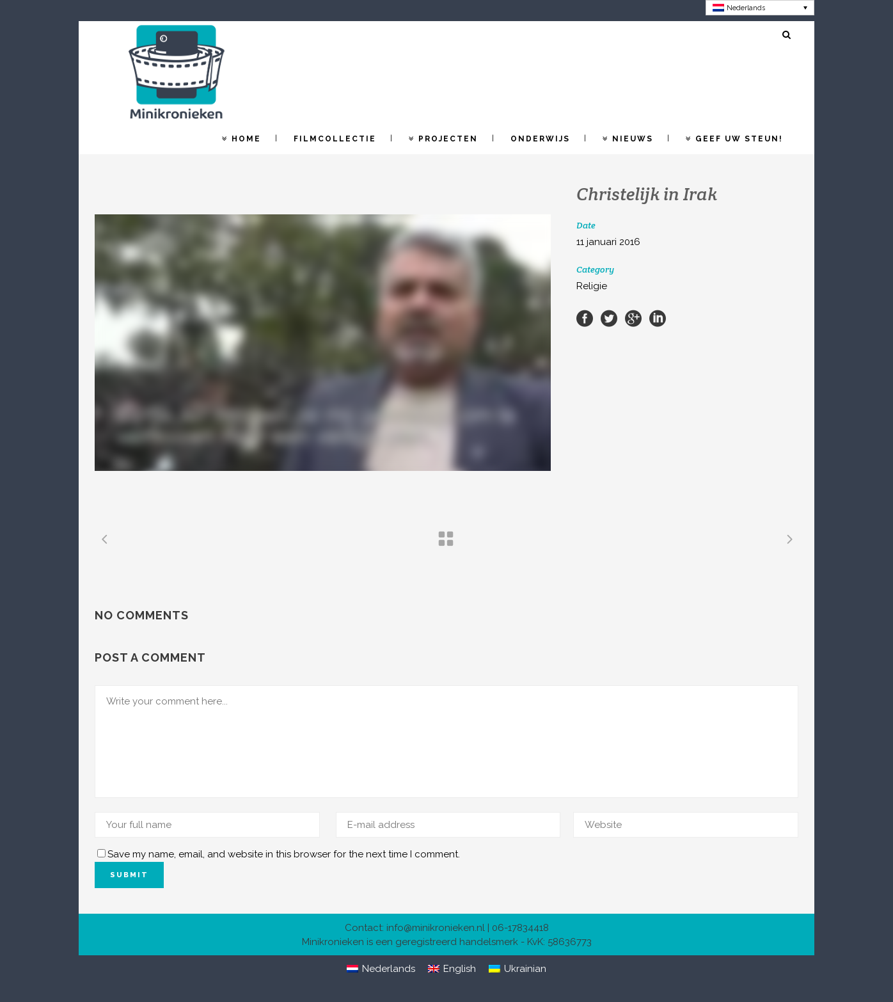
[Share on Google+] (633, 318)
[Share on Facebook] (584, 318)
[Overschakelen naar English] (452, 969)
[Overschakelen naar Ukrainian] (517, 969)
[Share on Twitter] (609, 318)
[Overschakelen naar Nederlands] (760, 7)
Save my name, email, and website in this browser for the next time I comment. (283, 854)
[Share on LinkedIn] (657, 318)
